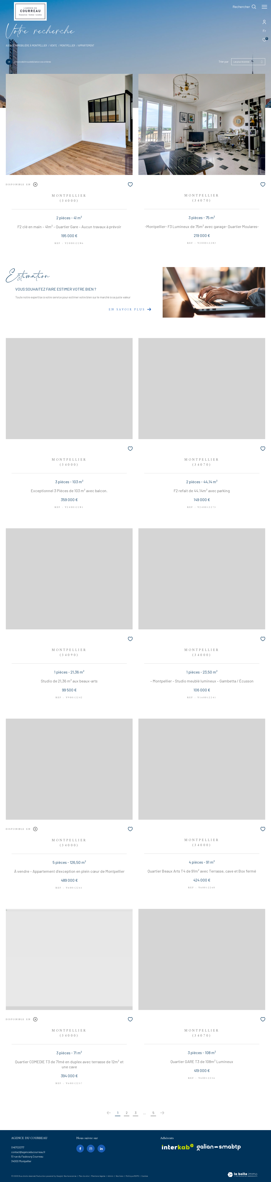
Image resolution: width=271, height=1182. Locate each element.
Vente (53, 45)
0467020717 (17, 1147)
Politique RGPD (132, 1176)
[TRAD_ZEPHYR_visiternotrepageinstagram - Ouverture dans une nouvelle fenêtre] (91, 1148)
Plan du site (84, 1176)
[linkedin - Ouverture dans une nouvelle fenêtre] (101, 1148)
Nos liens (120, 1176)
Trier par (224, 61)
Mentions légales (98, 1176)
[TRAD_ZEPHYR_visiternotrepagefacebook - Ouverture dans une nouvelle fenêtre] (80, 1148)
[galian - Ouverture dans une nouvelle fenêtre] (219, 1147)
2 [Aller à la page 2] (127, 1112)
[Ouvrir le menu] (264, 7)
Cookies (144, 1176)
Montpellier (67, 45)
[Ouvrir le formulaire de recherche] (244, 7)
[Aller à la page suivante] (162, 1113)
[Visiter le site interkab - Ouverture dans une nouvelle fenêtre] (178, 1147)
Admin (111, 1176)
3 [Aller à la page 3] (135, 1112)
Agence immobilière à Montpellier (26, 45)
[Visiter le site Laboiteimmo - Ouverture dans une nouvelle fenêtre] (242, 1175)
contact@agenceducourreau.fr (28, 1152)
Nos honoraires (70, 1176)
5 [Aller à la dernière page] (153, 1112)
